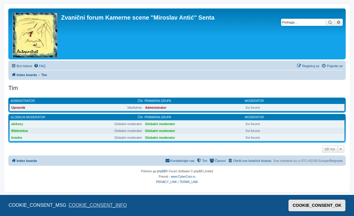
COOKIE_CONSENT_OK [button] (317, 205)
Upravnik (18, 107)
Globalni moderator (28, 117)
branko (16, 137)
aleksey (17, 124)
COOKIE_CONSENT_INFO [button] (97, 205)
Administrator (23, 101)
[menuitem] (40, 66)
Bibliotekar (19, 131)
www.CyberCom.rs (183, 176)
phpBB (161, 171)
